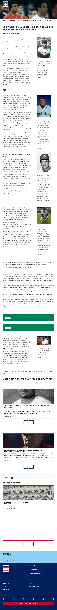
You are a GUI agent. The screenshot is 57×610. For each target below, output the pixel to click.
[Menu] (51, 4)
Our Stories (12, 20)
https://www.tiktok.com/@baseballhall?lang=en (53, 599)
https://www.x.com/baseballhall (13, 599)
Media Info (6, 589)
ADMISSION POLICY (34, 586)
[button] (26, 422)
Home (4, 20)
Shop (4, 586)
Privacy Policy (33, 580)
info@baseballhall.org (36, 573)
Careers (5, 580)
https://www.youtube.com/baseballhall (43, 599)
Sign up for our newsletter (28, 603)
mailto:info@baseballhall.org (4, 599)
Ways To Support (7, 583)
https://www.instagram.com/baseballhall (33, 599)
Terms (31, 583)
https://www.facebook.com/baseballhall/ (23, 599)
